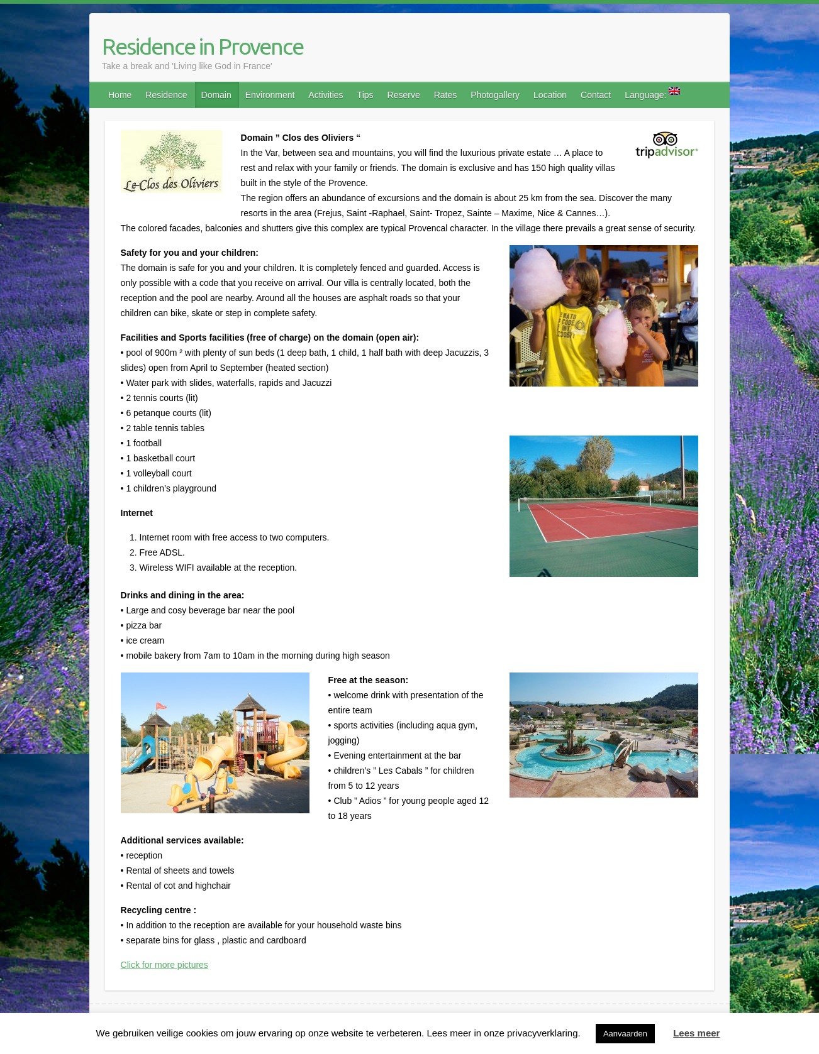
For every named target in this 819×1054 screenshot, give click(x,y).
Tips (365, 95)
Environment (270, 95)
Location (550, 95)
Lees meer (696, 1033)
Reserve (403, 95)
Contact (596, 95)
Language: (652, 93)
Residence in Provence (202, 46)
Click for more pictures (164, 965)
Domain (216, 95)
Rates (445, 95)
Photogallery (495, 95)
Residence (166, 95)
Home (119, 95)
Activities (325, 95)
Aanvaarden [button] (625, 1033)
